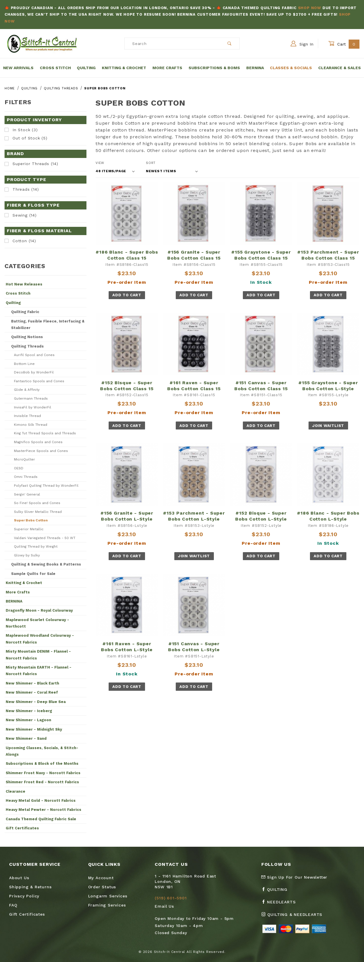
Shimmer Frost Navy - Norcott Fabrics (43, 773)
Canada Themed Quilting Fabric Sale (41, 819)
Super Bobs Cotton (31, 520)
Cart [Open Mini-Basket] (343, 44)
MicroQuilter (24, 459)
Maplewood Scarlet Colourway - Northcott (37, 623)
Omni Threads (26, 477)
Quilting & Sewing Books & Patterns (46, 564)
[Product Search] (172, 43)
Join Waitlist (328, 426)
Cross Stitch (55, 67)
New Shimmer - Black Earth (32, 683)
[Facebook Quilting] (276, 891)
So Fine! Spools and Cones (37, 503)
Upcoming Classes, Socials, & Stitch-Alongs (42, 751)
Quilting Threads (27, 346)
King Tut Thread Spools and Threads (45, 433)
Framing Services (107, 905)
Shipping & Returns (30, 887)
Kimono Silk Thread (30, 425)
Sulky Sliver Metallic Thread (38, 512)
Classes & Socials (291, 67)
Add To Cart (126, 295)
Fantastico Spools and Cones (39, 381)
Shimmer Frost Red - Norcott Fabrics (42, 782)
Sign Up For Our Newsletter (294, 877)
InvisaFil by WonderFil (32, 407)
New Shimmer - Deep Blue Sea (36, 702)
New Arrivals (18, 67)
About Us (19, 877)
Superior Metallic (29, 529)
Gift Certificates (22, 828)
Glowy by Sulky (27, 555)
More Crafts (167, 67)
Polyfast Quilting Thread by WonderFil (46, 486)
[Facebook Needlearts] (280, 904)
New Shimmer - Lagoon (28, 720)
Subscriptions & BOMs (214, 67)
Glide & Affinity (27, 390)
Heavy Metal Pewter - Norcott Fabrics (43, 809)
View (100, 163)
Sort (151, 163)
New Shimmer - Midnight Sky (34, 729)
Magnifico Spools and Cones (38, 442)
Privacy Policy (24, 896)
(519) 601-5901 (171, 898)
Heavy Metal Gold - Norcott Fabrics (41, 800)
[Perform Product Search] (229, 43)
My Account (101, 877)
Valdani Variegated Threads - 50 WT (44, 538)
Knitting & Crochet (124, 67)
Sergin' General (27, 494)
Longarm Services (107, 896)
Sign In (302, 43)
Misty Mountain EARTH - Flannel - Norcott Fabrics (38, 670)
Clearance (15, 791)
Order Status (102, 887)
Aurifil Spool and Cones (34, 355)
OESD (18, 468)
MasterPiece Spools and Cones (41, 451)
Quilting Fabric (25, 312)
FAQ (13, 905)
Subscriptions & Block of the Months (42, 763)
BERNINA (14, 601)
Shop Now (309, 8)
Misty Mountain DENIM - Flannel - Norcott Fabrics (38, 654)
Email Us (164, 906)
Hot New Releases (24, 284)
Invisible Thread (27, 416)
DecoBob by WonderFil (34, 372)
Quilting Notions (27, 337)
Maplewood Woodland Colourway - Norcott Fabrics (40, 638)
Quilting (86, 67)
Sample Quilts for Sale (33, 574)
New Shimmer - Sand (26, 738)
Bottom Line (24, 364)
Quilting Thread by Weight (35, 546)
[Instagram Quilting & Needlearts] (294, 916)
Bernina (255, 67)
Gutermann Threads (31, 398)
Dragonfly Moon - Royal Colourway (39, 610)
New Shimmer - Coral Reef (32, 692)
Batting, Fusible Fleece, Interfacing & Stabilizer (47, 324)
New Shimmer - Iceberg (29, 711)
